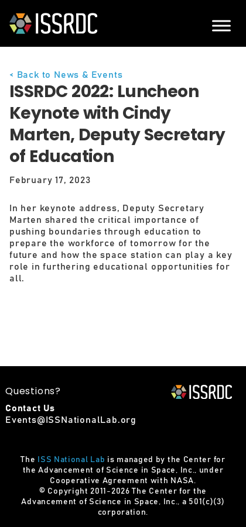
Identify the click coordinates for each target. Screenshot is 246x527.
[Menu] (221, 25)
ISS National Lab (71, 460)
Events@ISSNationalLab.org (70, 420)
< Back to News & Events (65, 75)
